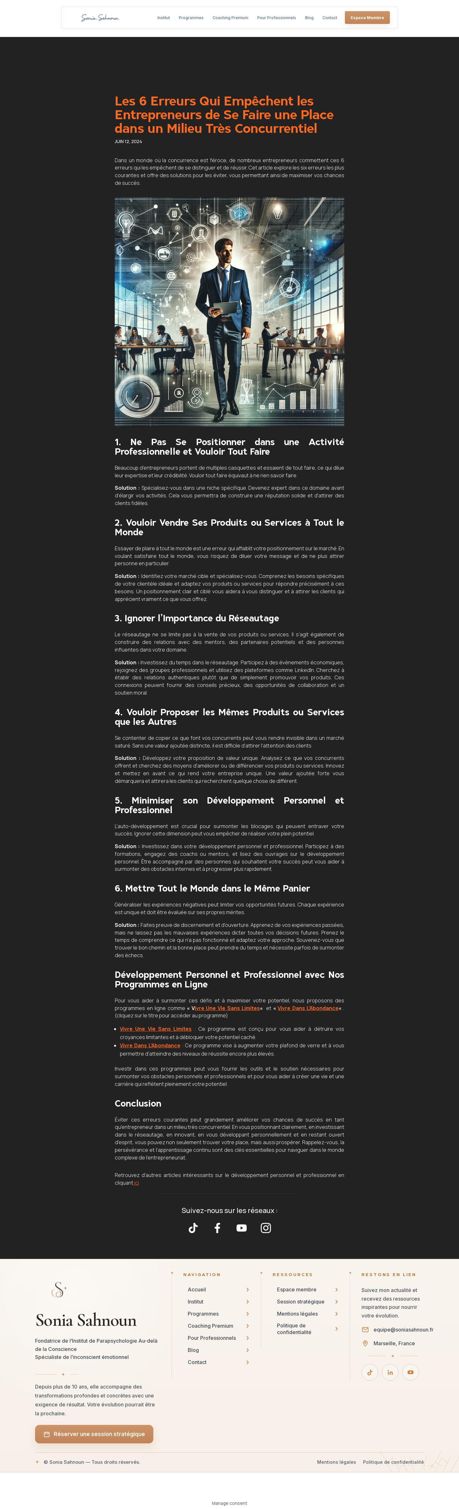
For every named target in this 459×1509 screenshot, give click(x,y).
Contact (330, 17)
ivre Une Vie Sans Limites (227, 1008)
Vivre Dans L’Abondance (308, 1008)
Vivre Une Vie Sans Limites (156, 1028)
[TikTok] (369, 1372)
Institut (163, 17)
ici (136, 1182)
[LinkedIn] (390, 1372)
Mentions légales (336, 1462)
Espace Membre (367, 17)
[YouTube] (410, 1372)
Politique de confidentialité (393, 1462)
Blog (309, 17)
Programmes (191, 17)
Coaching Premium (230, 17)
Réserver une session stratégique (94, 1434)
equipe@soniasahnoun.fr (403, 1329)
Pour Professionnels (276, 17)
